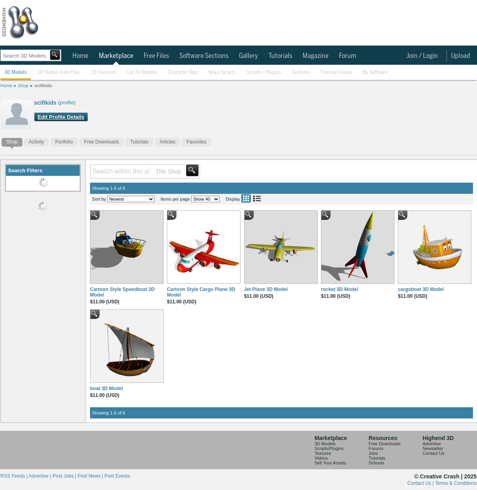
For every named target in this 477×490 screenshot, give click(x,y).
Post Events (117, 476)
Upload (460, 56)
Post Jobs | (64, 476)
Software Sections (203, 56)
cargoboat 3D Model (421, 289)
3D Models (15, 72)
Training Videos (336, 72)
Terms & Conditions (456, 483)
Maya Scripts (222, 72)
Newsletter (433, 448)
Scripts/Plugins (329, 448)
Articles (167, 142)
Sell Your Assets (330, 462)
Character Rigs (183, 72)
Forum (347, 56)
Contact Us (433, 453)
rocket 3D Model (339, 289)
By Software (375, 72)
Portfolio (64, 142)
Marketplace (116, 56)
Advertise (432, 443)
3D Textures (103, 72)
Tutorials (280, 56)
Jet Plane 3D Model (266, 289)
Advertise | (40, 476)
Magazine (316, 56)
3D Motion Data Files (58, 72)
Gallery (248, 56)
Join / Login (422, 56)
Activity (36, 142)
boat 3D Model (106, 388)
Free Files (156, 56)
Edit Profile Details (61, 117)
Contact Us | (421, 483)
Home (80, 56)
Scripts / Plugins (263, 72)
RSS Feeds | (14, 476)
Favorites (196, 142)
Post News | (91, 476)
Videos (321, 458)
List (257, 198)
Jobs (373, 453)
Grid (246, 198)
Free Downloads (101, 142)
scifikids (43, 85)
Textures (301, 72)
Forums (376, 448)
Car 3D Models (141, 72)
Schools (376, 462)
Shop (23, 85)
